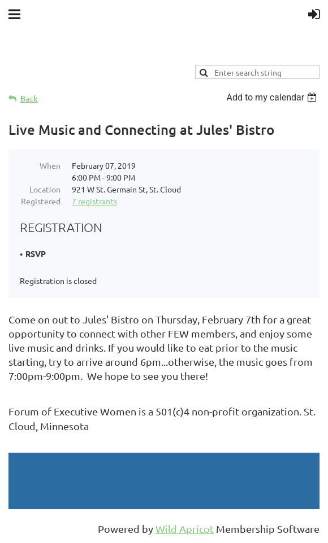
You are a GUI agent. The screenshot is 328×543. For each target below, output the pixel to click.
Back (29, 98)
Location (45, 189)
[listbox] (273, 97)
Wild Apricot (185, 529)
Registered (41, 201)
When (50, 165)
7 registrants (94, 201)
